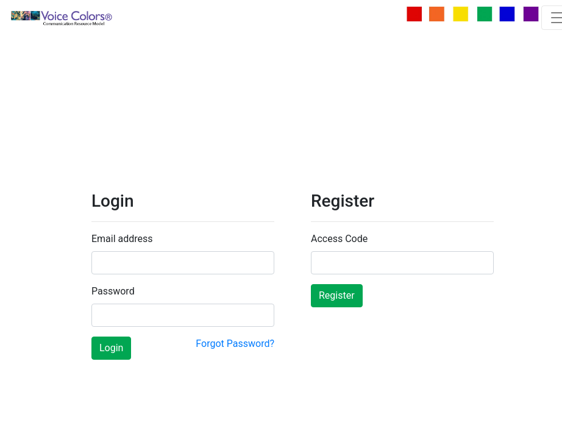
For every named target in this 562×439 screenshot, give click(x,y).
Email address (122, 238)
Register (337, 295)
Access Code (339, 238)
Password (113, 291)
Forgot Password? (235, 343)
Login (111, 348)
